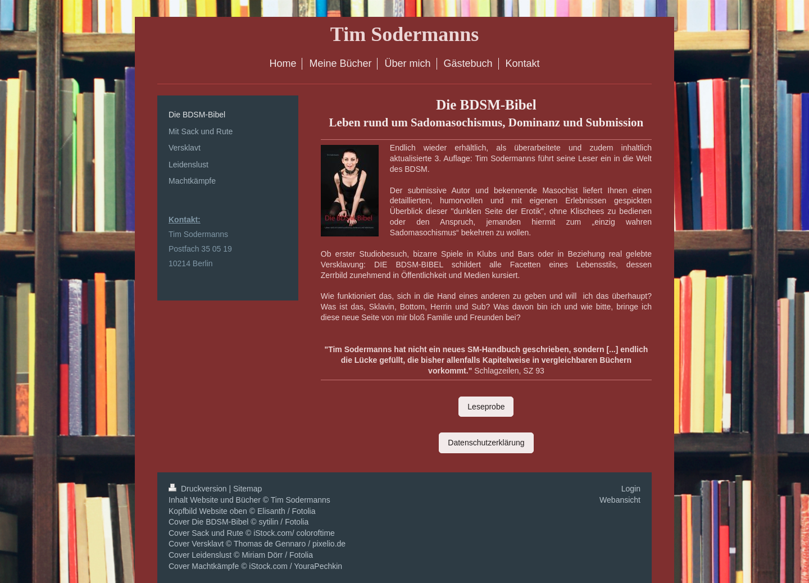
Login (630, 488)
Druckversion (199, 488)
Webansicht (619, 499)
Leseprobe (486, 406)
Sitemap (247, 488)
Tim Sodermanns (404, 34)
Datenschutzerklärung (486, 442)
